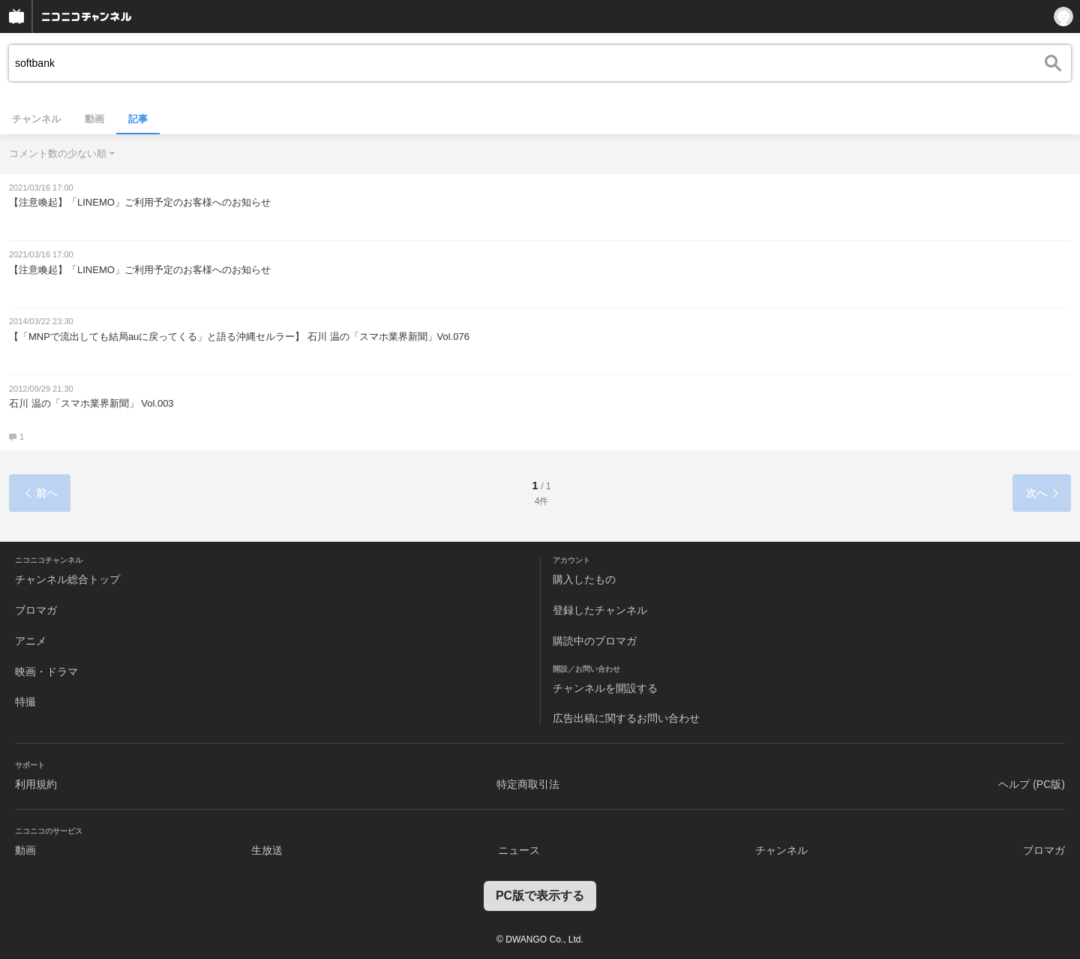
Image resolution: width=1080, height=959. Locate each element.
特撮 (25, 702)
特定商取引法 (528, 784)
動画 (94, 119)
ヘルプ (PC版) (1031, 784)
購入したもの (584, 579)
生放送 (267, 850)
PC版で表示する (540, 895)
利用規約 (36, 784)
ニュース (519, 850)
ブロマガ (36, 610)
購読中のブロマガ (595, 641)
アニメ (30, 641)
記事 (138, 119)
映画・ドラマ (46, 672)
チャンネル (36, 119)
